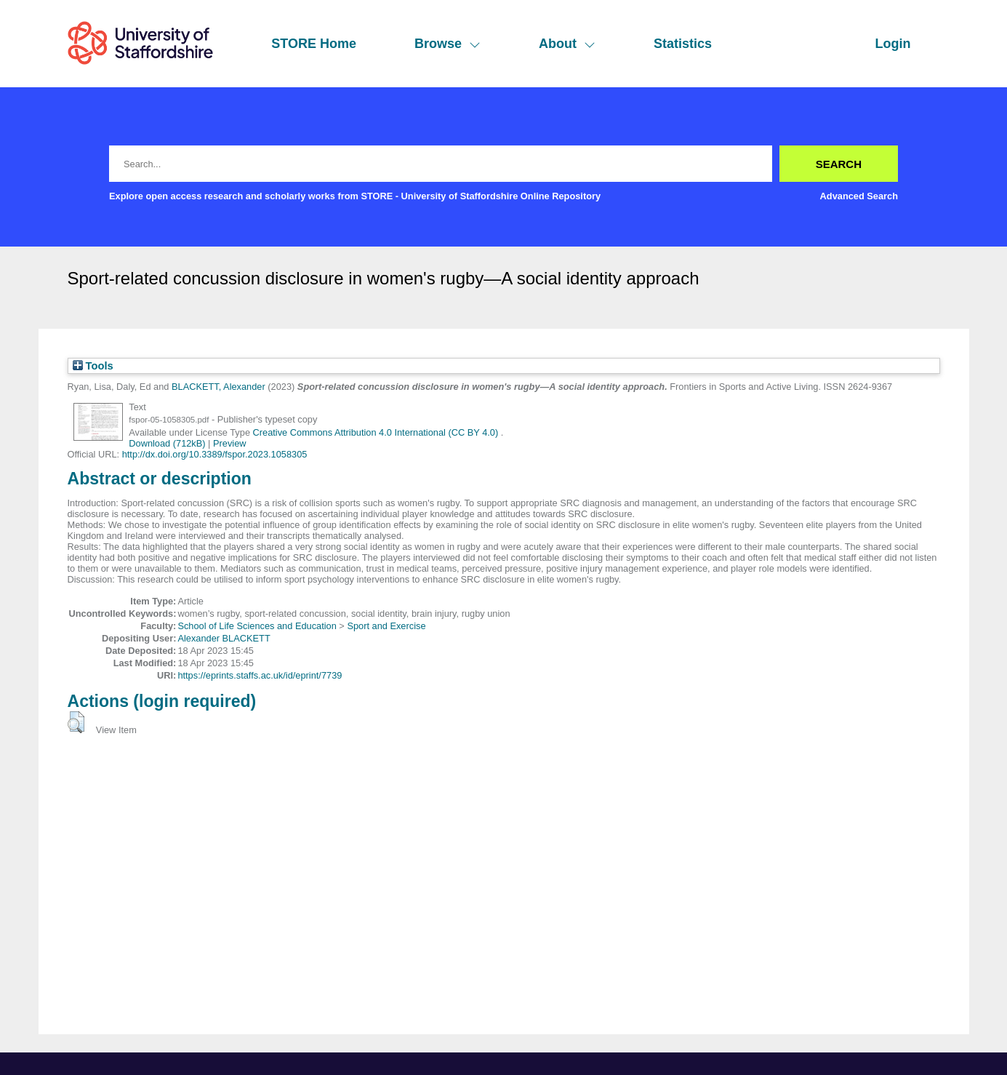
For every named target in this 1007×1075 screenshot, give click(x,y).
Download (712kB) (167, 443)
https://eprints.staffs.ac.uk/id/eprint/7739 (259, 675)
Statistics (683, 43)
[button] (76, 722)
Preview (229, 443)
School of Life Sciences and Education (256, 625)
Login (893, 43)
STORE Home (313, 43)
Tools (93, 366)
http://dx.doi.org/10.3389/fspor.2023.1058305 (215, 454)
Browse (447, 43)
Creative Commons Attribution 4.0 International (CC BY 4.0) (377, 432)
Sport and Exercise (386, 625)
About (567, 43)
